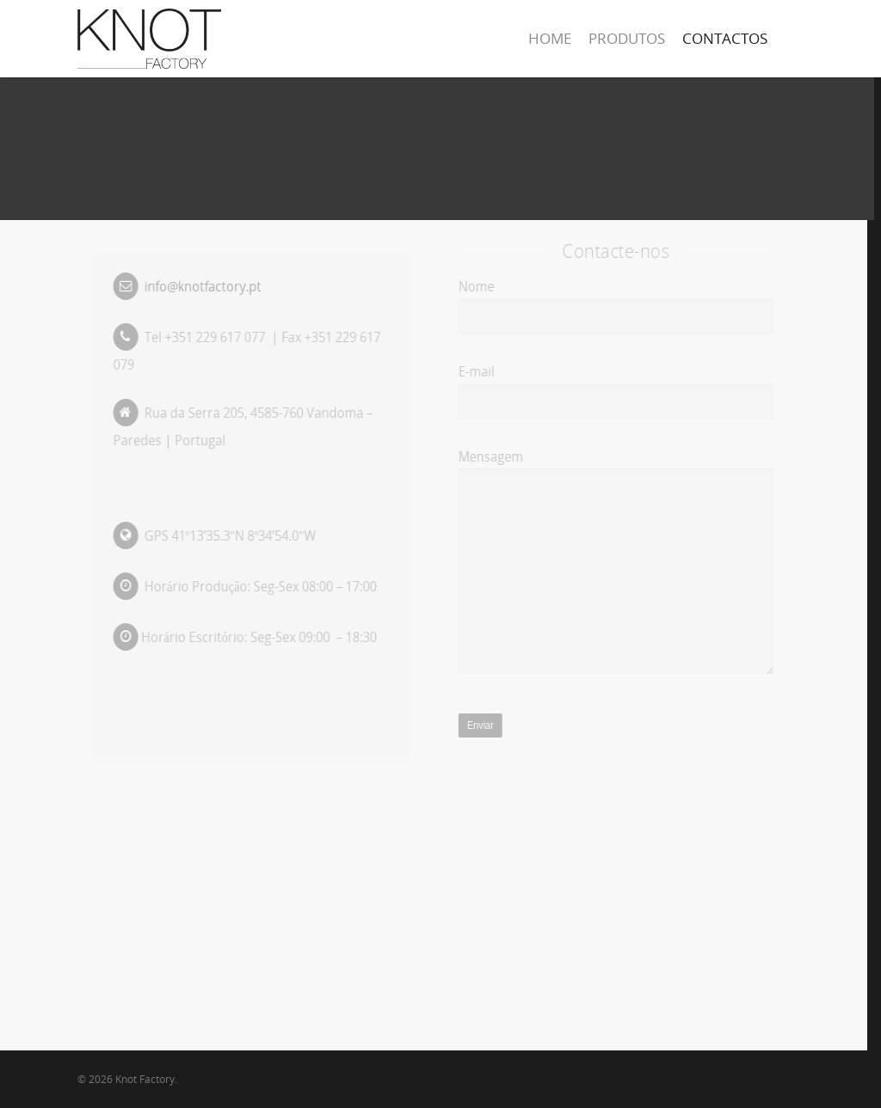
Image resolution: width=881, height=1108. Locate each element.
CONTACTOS (724, 38)
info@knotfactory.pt (203, 286)
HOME (549, 38)
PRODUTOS (626, 38)
